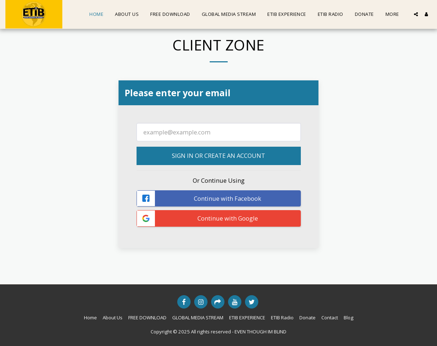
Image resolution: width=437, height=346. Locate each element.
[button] (416, 14)
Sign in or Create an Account (218, 155)
